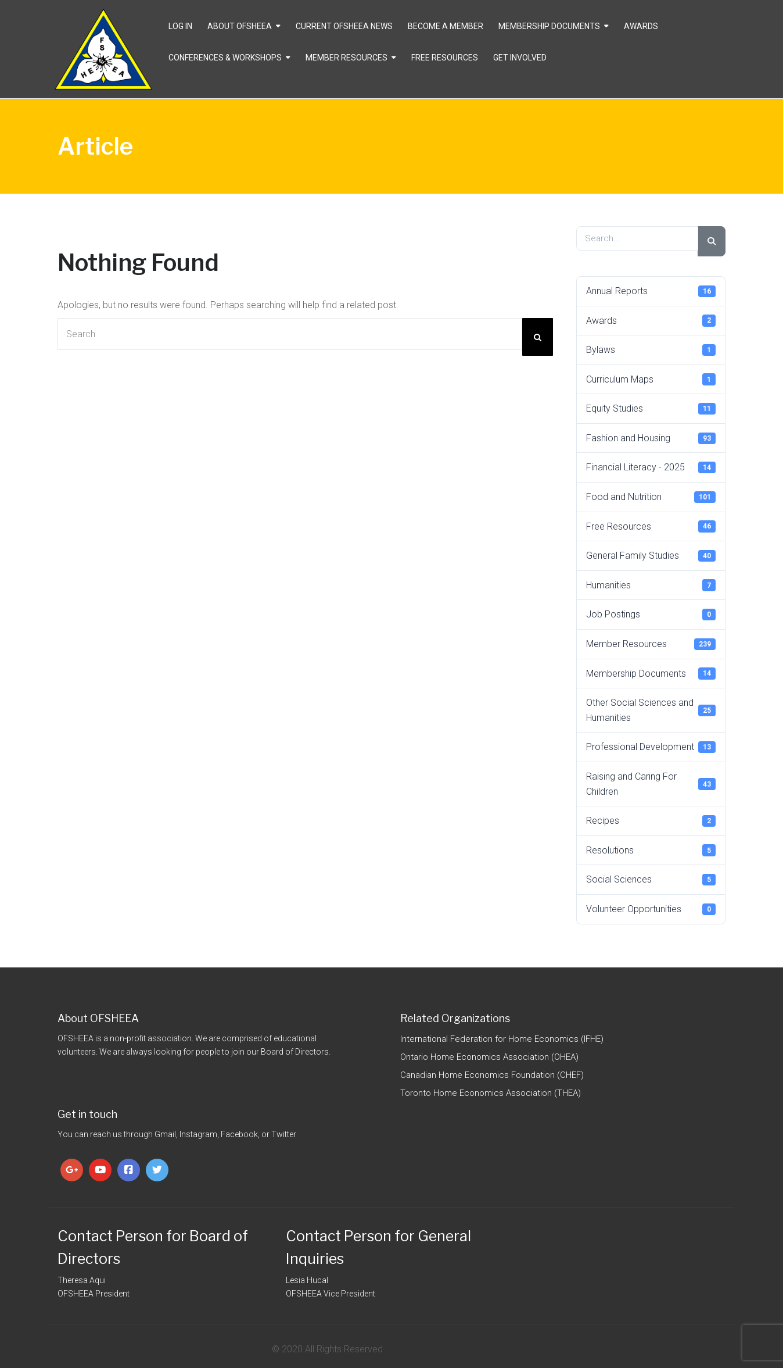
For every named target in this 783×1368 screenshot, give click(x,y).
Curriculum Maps (651, 379)
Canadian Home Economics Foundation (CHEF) (492, 1075)
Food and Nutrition (651, 497)
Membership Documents (549, 26)
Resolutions (651, 850)
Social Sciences (651, 879)
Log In (180, 26)
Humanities (651, 585)
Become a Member (445, 26)
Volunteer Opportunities (651, 909)
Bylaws (651, 350)
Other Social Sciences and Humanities (651, 710)
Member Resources (346, 57)
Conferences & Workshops (225, 57)
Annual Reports (651, 291)
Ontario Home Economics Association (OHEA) (489, 1057)
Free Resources (444, 57)
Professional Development (651, 747)
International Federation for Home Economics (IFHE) (502, 1039)
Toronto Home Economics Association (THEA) (490, 1093)
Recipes (651, 821)
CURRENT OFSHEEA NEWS (344, 26)
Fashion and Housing (651, 438)
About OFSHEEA (239, 26)
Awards (641, 26)
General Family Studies (651, 556)
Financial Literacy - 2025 (651, 467)
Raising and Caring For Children (651, 784)
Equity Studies (651, 409)
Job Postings (651, 614)
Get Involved (520, 57)
